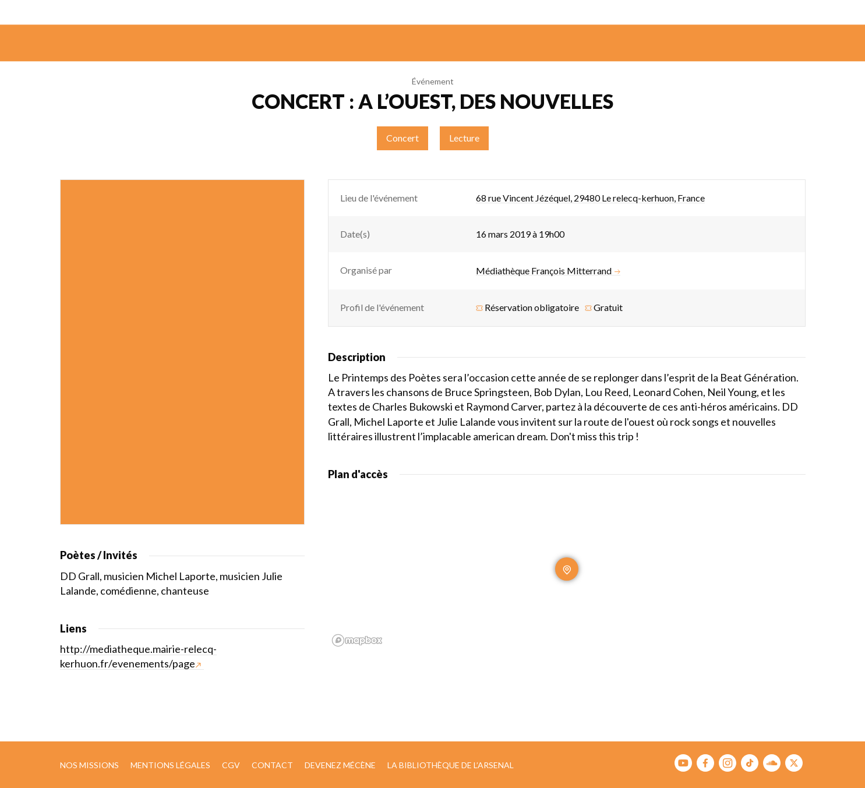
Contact (272, 765)
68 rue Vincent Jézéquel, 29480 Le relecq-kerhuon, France (590, 197)
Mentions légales (170, 765)
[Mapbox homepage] (357, 640)
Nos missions (89, 765)
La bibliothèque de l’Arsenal (450, 765)
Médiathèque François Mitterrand (548, 270)
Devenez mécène (340, 765)
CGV (231, 765)
